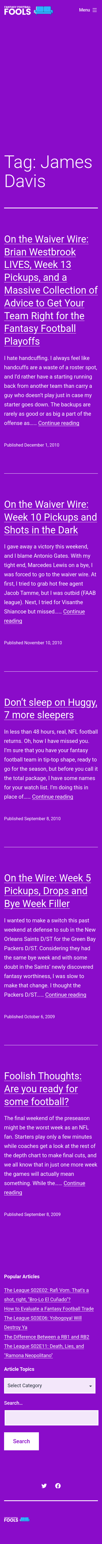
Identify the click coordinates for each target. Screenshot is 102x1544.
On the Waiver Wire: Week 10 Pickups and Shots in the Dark (50, 517)
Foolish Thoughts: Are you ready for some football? (43, 1089)
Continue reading (58, 423)
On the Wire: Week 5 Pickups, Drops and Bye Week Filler (47, 891)
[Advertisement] (51, 90)
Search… (13, 1403)
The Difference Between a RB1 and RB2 (46, 1337)
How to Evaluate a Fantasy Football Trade (49, 1309)
